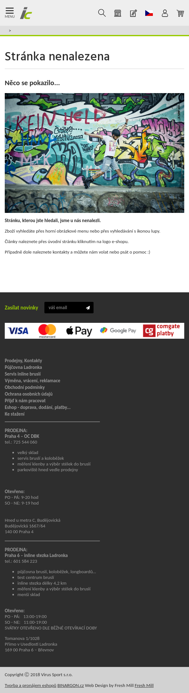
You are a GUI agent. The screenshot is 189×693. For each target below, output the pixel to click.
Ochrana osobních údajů (29, 394)
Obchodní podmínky (25, 387)
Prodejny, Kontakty (23, 360)
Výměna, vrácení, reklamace (32, 381)
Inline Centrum (26, 13)
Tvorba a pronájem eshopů (30, 685)
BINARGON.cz (70, 685)
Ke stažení (14, 414)
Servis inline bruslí (23, 374)
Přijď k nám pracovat (25, 401)
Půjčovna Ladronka (23, 367)
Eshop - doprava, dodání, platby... (38, 407)
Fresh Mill (144, 685)
